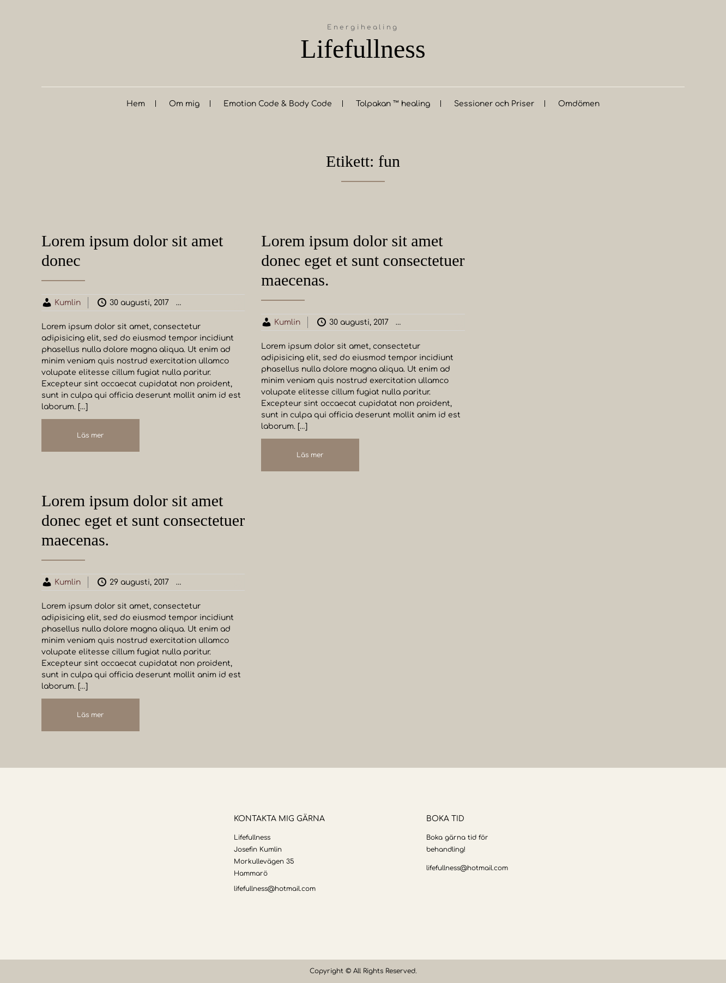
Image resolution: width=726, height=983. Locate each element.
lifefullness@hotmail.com (275, 889)
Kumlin (68, 303)
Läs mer (90, 435)
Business (215, 303)
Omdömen (579, 104)
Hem (135, 104)
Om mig (184, 104)
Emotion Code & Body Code (277, 104)
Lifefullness (362, 48)
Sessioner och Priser (494, 104)
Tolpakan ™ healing (393, 104)
